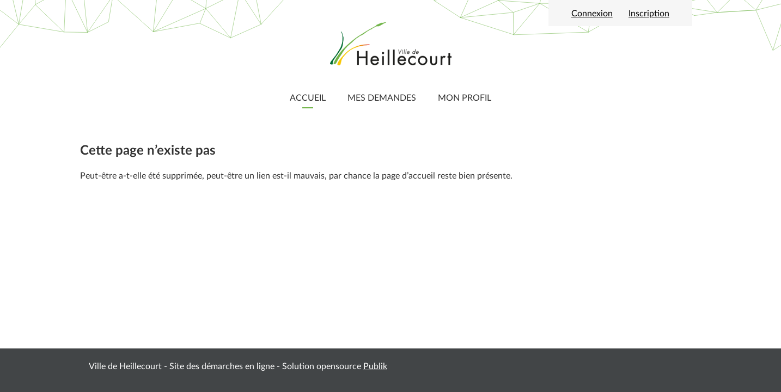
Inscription (649, 13)
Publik (375, 366)
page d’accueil (408, 175)
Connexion (592, 13)
